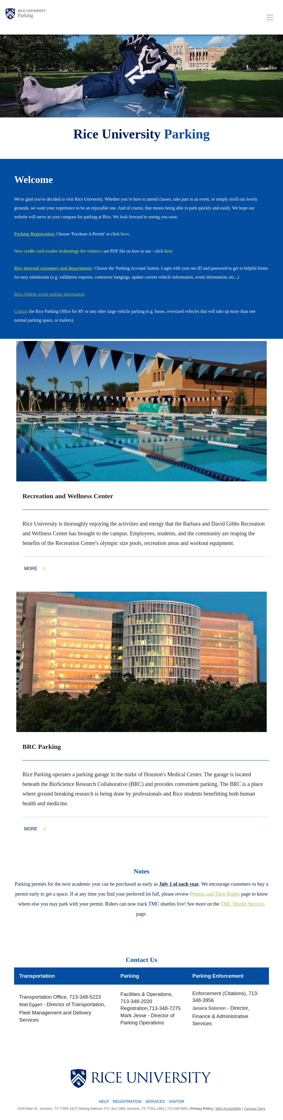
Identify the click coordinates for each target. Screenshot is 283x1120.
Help (104, 1101)
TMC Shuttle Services (243, 904)
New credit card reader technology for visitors (57, 251)
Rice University (32, 10)
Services (155, 1101)
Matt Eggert (30, 1004)
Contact (21, 311)
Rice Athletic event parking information (49, 294)
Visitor (176, 1101)
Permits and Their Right (214, 894)
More (30, 568)
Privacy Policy (201, 1109)
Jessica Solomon (209, 1008)
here (124, 234)
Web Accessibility (228, 1109)
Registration (127, 1101)
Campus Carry (254, 1109)
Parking (25, 15)
